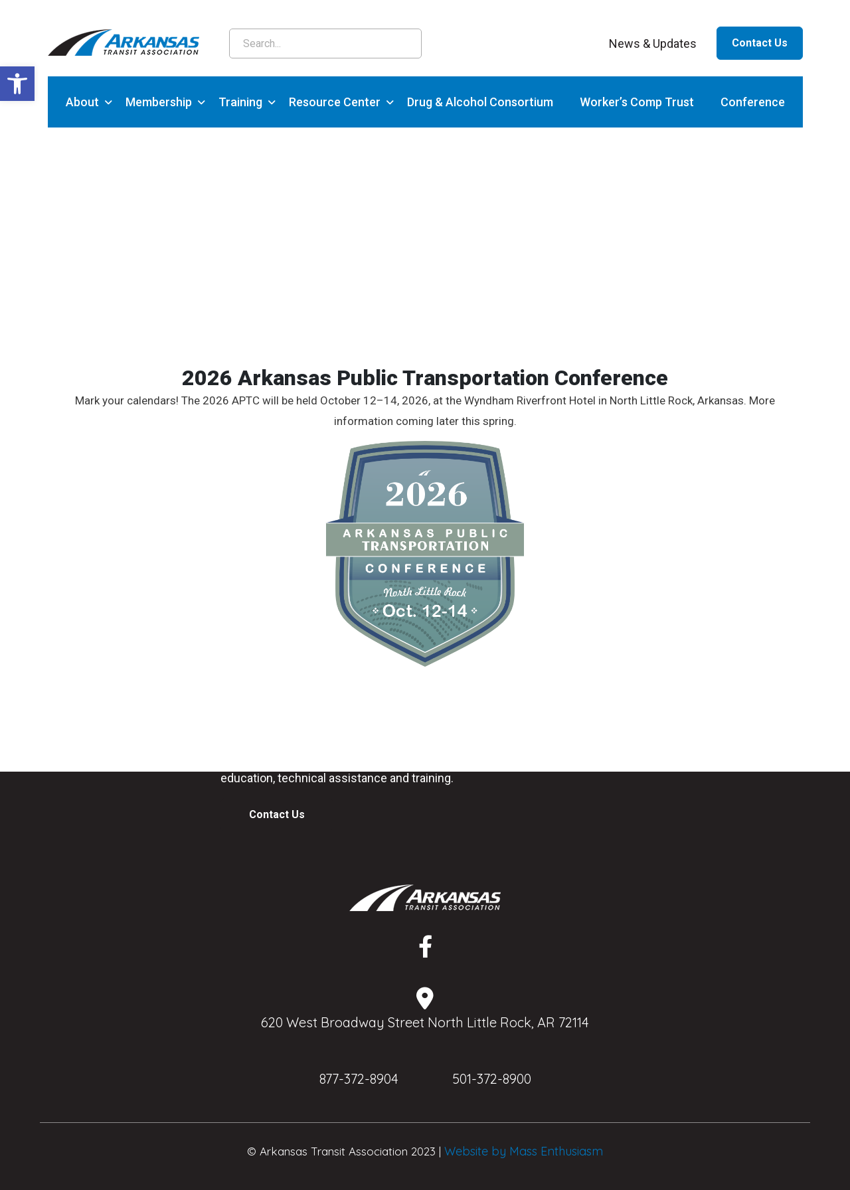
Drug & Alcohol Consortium (480, 102)
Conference (753, 102)
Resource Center (335, 102)
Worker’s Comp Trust (637, 102)
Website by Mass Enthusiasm (523, 1151)
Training (240, 102)
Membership (159, 102)
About (82, 102)
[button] (17, 83)
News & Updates (653, 43)
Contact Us (760, 43)
